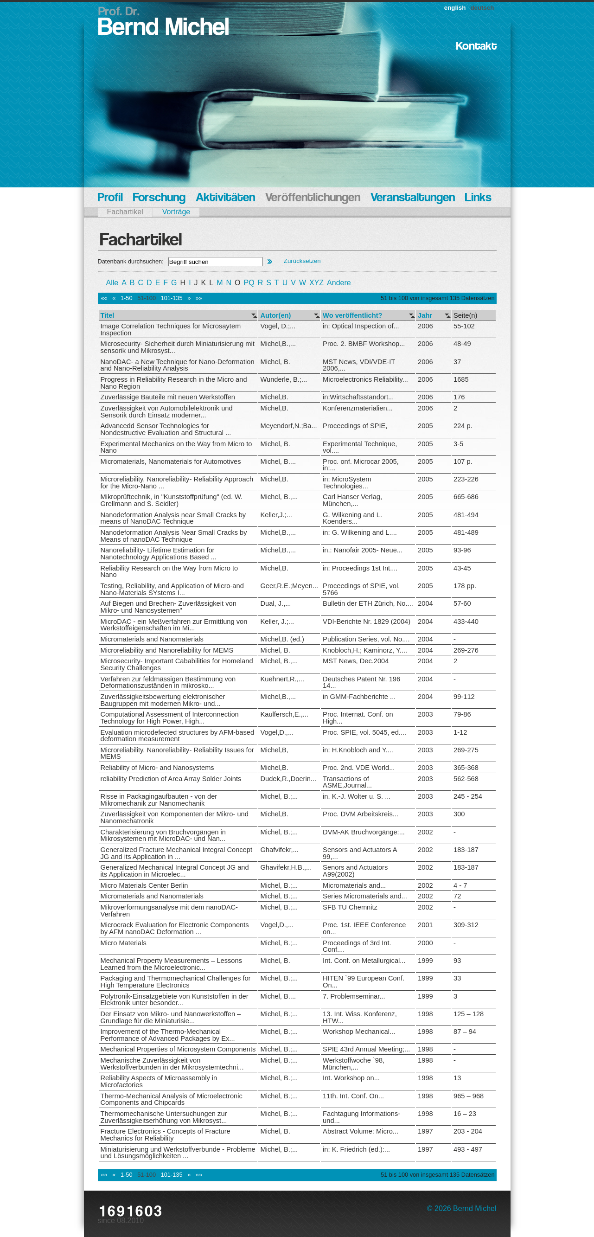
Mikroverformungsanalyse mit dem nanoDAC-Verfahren (169, 911)
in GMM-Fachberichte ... (359, 696)
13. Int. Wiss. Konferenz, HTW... (360, 1017)
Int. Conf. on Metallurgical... (364, 960)
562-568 (466, 778)
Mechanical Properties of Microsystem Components (178, 1049)
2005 (425, 425)
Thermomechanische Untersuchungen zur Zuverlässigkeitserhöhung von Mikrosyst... (164, 1117)
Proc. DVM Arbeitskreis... (360, 814)
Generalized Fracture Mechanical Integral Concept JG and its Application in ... (177, 853)
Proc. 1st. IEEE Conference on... (364, 928)
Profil (110, 198)
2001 (425, 925)
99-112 (464, 696)
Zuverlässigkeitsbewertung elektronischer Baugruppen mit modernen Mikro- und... (163, 700)
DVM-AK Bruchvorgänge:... (364, 832)
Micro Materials (124, 943)
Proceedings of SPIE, (355, 425)
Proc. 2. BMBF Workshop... (364, 343)
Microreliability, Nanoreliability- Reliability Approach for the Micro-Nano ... (177, 482)
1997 (425, 1131)
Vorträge (176, 212)
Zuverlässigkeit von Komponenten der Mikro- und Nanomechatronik (175, 817)
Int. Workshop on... (351, 1078)
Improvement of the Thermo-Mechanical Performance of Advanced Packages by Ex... (168, 1035)
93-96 (462, 550)
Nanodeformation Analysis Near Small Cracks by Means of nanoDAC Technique (174, 536)
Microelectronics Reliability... (365, 379)
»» (199, 298)
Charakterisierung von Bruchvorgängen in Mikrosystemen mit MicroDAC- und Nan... (163, 835)
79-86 (462, 714)
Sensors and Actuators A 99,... (360, 853)
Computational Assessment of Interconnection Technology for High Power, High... (170, 718)
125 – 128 (468, 1014)
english (455, 7)
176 (459, 397)
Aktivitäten (225, 198)
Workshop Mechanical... (359, 1031)
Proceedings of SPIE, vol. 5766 (361, 589)
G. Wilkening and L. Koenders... (352, 518)
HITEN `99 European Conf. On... (363, 981)
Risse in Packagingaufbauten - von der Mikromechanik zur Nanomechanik (159, 800)
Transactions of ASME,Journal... (347, 782)
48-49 (462, 343)
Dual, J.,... (275, 603)
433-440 (466, 621)
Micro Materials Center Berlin (144, 885)
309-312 (466, 925)
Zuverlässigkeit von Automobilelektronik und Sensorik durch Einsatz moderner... (167, 411)
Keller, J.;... (277, 621)
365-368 (466, 767)
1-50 (127, 298)
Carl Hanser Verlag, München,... (352, 500)
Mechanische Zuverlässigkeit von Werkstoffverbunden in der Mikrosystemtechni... (172, 1064)
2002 (425, 832)
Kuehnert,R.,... (282, 679)
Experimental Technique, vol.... (360, 447)
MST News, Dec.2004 (356, 661)
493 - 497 (467, 1149)
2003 (425, 714)
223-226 (466, 479)
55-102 (464, 326)
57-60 (462, 603)
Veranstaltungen (412, 198)
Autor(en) (275, 315)
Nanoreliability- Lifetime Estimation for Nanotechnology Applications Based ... (159, 553)
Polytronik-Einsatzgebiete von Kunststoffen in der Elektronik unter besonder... (175, 1000)
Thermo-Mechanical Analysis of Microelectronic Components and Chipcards (172, 1099)
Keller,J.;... (276, 515)
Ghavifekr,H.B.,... (286, 867)
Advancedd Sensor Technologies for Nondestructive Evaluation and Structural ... (166, 429)
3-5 (458, 444)
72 (457, 896)
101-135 (172, 298)
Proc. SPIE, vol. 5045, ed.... (364, 732)
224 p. (463, 425)
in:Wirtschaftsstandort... (358, 397)
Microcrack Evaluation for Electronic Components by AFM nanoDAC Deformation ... (175, 928)
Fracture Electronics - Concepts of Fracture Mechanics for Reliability (165, 1135)
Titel (108, 315)
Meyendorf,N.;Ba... (288, 425)
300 (459, 814)
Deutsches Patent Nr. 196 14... (361, 682)
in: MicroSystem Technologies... (347, 482)
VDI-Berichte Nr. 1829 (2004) (366, 621)
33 (457, 978)
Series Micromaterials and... (365, 896)
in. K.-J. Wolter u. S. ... (356, 796)
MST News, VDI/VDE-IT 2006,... (359, 365)
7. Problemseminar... (354, 996)
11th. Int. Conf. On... (353, 1096)
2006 (425, 326)
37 (457, 361)
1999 (425, 960)
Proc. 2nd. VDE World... (359, 767)
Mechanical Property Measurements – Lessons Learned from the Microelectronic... (171, 964)
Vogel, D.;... (277, 326)
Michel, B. (275, 361)
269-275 (466, 750)
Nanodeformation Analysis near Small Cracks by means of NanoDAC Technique (173, 518)
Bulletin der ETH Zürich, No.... (368, 603)
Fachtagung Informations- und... (361, 1117)
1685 (461, 379)
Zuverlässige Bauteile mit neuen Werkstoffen (168, 397)
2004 (425, 603)
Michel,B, (274, 750)
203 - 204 (467, 1131)
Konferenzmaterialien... (358, 408)
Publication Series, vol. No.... (366, 639)
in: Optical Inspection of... (361, 326)
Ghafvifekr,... (279, 849)
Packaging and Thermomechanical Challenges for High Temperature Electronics (176, 981)
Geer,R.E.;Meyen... (289, 586)
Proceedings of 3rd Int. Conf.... (357, 946)
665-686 (466, 496)
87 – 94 (464, 1031)
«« (104, 298)
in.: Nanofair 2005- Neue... (362, 550)
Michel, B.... (278, 461)
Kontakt (476, 46)
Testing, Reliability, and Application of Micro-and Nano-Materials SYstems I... (172, 589)
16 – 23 (464, 1113)
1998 (425, 1014)
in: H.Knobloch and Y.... (358, 750)
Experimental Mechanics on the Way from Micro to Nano (176, 447)
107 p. (463, 461)
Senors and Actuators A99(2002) (355, 871)
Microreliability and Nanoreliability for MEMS (167, 650)
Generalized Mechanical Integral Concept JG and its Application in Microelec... (175, 871)
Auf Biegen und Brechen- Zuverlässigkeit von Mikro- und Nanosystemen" (168, 607)
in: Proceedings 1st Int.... (360, 568)
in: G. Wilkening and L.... (360, 532)
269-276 (466, 650)
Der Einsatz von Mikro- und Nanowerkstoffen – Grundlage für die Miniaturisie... (171, 1017)
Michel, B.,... (279, 496)
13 (457, 1078)
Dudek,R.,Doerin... (288, 778)
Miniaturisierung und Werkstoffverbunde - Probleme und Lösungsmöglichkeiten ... (178, 1153)
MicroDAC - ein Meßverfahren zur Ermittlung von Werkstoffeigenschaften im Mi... (174, 625)
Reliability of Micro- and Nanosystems (157, 767)
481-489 (466, 532)
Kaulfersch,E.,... (284, 714)
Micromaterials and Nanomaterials (152, 639)
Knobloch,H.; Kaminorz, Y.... (365, 650)
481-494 (466, 515)
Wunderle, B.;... (283, 379)
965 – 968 (468, 1096)
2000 (425, 943)
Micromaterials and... (354, 885)
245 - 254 (467, 796)
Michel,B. (274, 397)
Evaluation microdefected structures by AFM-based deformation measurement (178, 736)
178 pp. (464, 586)
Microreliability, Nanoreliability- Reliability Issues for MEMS (177, 753)
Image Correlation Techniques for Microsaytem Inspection (171, 329)
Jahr (425, 315)
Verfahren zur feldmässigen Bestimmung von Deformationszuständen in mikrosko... (168, 682)
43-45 (462, 568)
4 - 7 (460, 885)
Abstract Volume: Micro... (360, 1131)
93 (457, 960)
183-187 (466, 849)
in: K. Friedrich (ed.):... (356, 1149)
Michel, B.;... (279, 796)
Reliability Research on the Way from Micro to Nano (169, 571)
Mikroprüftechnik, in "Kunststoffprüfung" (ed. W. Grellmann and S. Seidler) (172, 500)
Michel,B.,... (278, 343)
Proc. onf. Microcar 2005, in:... (361, 465)
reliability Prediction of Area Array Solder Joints (171, 778)
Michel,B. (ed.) (282, 639)
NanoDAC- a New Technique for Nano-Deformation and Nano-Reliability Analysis (178, 365)
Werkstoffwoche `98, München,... (353, 1064)
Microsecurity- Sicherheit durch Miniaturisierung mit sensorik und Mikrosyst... (178, 347)
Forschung (159, 198)
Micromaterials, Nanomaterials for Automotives (171, 461)
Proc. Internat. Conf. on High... (358, 718)
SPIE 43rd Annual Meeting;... (366, 1049)
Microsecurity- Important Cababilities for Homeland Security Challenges (177, 664)
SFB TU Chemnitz (350, 907)
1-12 (460, 732)
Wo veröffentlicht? (352, 315)
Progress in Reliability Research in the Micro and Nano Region (174, 383)
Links (478, 198)
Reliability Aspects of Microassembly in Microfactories (159, 1081)
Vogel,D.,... (277, 732)
